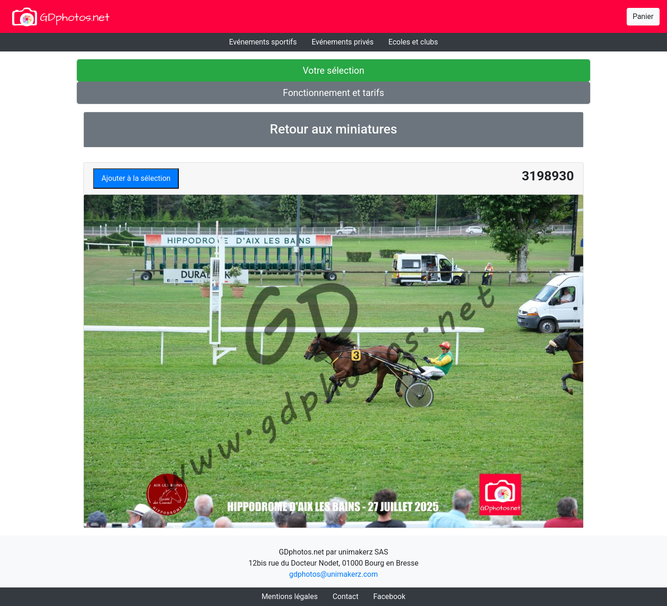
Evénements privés (343, 42)
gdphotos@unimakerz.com (333, 574)
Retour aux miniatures (333, 129)
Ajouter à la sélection (135, 178)
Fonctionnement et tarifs (333, 92)
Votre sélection (333, 70)
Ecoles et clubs (413, 42)
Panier (643, 16)
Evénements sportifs (262, 42)
